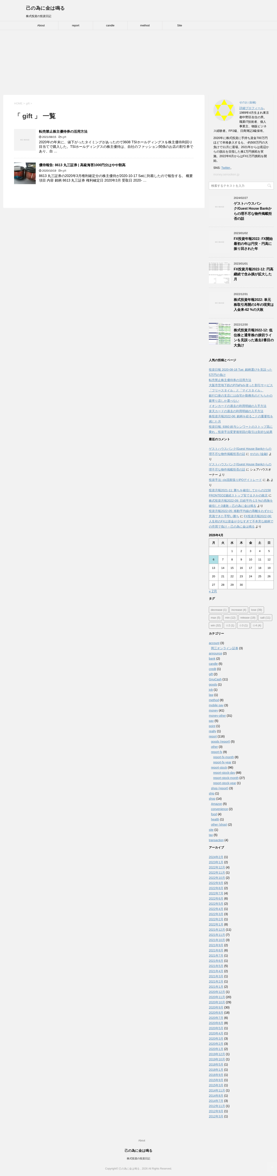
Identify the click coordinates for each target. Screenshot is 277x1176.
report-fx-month (223, 757)
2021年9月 (216, 945)
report (75, 25)
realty (212, 731)
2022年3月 (216, 914)
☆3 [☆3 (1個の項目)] (243, 625)
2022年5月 (216, 903)
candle (110, 25)
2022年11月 (217, 872)
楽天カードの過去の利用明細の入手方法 (236, 411)
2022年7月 (216, 893)
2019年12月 (217, 1054)
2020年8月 (216, 1012)
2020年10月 (217, 1002)
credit (212, 669)
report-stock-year (224, 783)
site (211, 829)
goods (213, 684)
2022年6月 (216, 898)
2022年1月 (216, 924)
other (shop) (219, 824)
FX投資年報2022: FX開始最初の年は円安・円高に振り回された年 (253, 244)
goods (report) (220, 741)
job (211, 689)
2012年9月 (216, 1111)
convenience (219, 809)
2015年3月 (216, 1085)
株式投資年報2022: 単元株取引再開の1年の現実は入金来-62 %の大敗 (254, 305)
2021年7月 (216, 955)
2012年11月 (217, 1106)
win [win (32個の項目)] (216, 625)
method (145, 25)
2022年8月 (216, 888)
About (41, 25)
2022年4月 (216, 909)
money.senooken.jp (226, 174)
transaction (216, 840)
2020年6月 (216, 1023)
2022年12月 (217, 867)
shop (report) (219, 788)
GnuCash (215, 679)
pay (211, 721)
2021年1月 (216, 986)
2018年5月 (216, 1064)
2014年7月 (216, 1101)
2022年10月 (217, 877)
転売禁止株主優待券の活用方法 (63, 131)
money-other (217, 715)
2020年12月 (217, 992)
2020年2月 (216, 1043)
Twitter (225, 167)
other (214, 746)
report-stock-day (224, 772)
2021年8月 (216, 950)
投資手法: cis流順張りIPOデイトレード (235, 480)
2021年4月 (216, 971)
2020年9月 (216, 1007)
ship (211, 793)
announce (215, 653)
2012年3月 (216, 1116)
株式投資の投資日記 (138, 1158)
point (212, 726)
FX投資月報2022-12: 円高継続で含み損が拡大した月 (253, 274)
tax (211, 835)
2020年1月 (216, 1049)
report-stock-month (225, 778)
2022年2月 (216, 919)
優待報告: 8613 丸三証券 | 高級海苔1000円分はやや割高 (82, 165)
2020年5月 (216, 1028)
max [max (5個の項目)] (215, 617)
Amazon (216, 804)
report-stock (219, 767)
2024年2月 (216, 857)
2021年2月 (216, 981)
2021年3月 (216, 976)
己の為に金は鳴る (45, 8)
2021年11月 (217, 935)
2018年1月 (216, 1069)
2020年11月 (217, 997)
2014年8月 (216, 1095)
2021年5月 (216, 966)
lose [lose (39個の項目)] (256, 609)
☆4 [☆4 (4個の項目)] (257, 625)
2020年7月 (216, 1018)
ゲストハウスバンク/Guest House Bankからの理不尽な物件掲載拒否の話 (253, 211)
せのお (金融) (259, 454)
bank (212, 658)
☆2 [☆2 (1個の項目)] (230, 625)
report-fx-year (222, 762)
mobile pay (216, 705)
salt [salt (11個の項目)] (265, 617)
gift (64, 137)
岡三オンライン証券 (224, 648)
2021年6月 (216, 960)
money (213, 710)
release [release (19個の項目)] (247, 617)
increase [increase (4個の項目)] (238, 609)
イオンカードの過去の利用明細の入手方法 (237, 406)
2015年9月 (216, 1080)
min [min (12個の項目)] (230, 617)
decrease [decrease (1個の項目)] (219, 609)
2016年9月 (216, 1075)
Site (179, 25)
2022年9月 (216, 883)
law (211, 695)
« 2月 (213, 591)
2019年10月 (217, 1059)
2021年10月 (217, 940)
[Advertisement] (138, 62)
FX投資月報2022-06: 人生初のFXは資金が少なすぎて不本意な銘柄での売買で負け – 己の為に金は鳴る (241, 521)
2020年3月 (216, 1038)
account (214, 643)
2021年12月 (217, 929)
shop (212, 798)
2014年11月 (217, 1090)
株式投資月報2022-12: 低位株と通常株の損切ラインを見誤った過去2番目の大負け (254, 337)
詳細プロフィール (251, 108)
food (214, 814)
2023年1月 (216, 862)
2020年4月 (216, 1033)
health (215, 819)
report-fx (216, 752)
